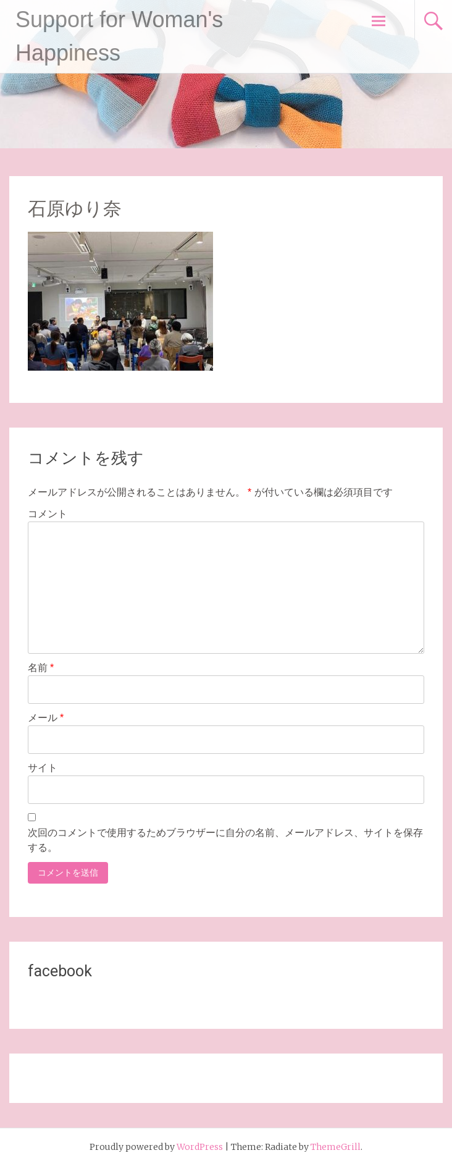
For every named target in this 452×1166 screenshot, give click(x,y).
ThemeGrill (336, 1146)
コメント (47, 514)
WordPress (200, 1146)
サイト (42, 768)
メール (46, 717)
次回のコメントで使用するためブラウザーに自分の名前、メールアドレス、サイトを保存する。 (225, 840)
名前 (41, 667)
